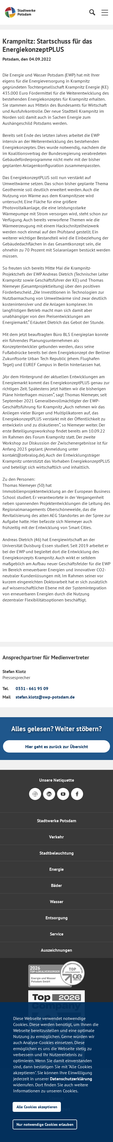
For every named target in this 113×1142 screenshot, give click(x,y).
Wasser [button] (56, 901)
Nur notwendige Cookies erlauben (45, 1124)
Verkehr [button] (56, 836)
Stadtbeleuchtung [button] (56, 853)
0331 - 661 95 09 (32, 688)
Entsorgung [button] (57, 917)
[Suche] (92, 12)
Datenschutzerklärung (71, 1078)
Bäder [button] (56, 885)
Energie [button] (56, 869)
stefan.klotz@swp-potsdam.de (45, 697)
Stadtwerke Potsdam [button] (56, 820)
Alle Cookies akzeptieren (36, 1106)
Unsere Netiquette (56, 780)
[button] (105, 12)
